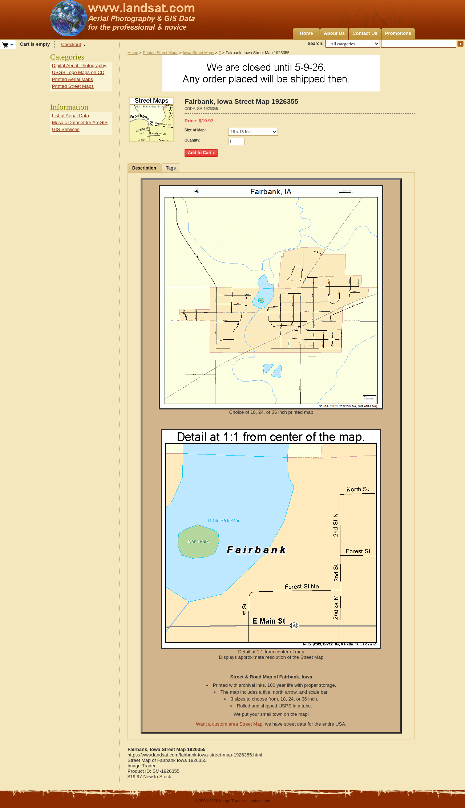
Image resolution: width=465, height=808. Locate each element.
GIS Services (66, 129)
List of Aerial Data (70, 115)
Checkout (71, 44)
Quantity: (193, 140)
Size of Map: (195, 130)
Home (306, 33)
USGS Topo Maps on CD (78, 72)
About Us (334, 33)
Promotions (398, 33)
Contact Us (364, 33)
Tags (171, 168)
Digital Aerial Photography (79, 65)
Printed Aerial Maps (72, 79)
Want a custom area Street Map (229, 724)
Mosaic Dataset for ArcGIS (80, 122)
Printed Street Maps (160, 52)
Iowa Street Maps (198, 52)
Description (144, 168)
